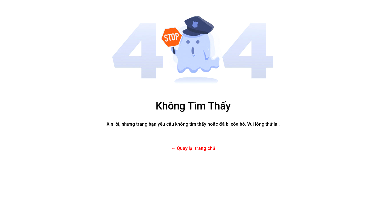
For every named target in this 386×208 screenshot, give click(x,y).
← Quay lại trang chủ (193, 148)
